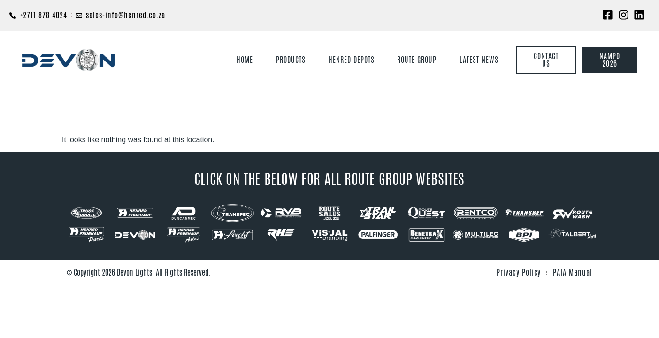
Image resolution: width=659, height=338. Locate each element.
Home (245, 59)
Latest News (479, 59)
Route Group (417, 59)
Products (291, 59)
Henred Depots (351, 59)
